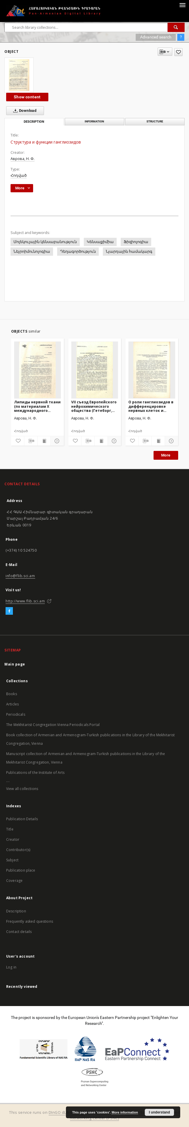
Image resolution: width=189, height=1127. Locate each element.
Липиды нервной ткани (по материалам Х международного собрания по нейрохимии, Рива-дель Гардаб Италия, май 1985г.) (37, 406)
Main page (14, 664)
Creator (12, 839)
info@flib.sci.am (20, 575)
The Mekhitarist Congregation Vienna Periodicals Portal (53, 724)
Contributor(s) (18, 849)
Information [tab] (94, 121)
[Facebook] (9, 611)
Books (11, 693)
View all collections (22, 788)
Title (9, 829)
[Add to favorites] (178, 52)
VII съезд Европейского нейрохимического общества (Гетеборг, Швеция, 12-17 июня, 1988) (94, 406)
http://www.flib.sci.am (25, 601)
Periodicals (15, 714)
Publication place (20, 870)
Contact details (19, 931)
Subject (12, 860)
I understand (159, 1112)
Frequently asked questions (29, 921)
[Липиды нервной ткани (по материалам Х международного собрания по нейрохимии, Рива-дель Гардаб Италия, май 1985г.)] (37, 370)
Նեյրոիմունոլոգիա (31, 251)
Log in (11, 967)
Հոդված (19, 175)
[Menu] (182, 4)
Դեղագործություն (78, 251)
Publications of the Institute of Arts (35, 772)
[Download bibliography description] (30, 441)
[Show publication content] (44, 441)
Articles (12, 704)
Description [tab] (34, 122)
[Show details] (56, 441)
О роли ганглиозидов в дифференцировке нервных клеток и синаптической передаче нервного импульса (150, 406)
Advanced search (155, 37)
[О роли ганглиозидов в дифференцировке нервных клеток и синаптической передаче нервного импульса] (152, 370)
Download (23, 111)
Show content (27, 97)
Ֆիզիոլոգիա (136, 241)
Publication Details (22, 818)
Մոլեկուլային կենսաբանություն (45, 241)
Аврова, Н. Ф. (23, 158)
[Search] (176, 27)
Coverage (14, 880)
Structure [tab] (155, 121)
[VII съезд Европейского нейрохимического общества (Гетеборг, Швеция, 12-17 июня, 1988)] (94, 370)
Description (16, 911)
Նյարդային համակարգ (129, 251)
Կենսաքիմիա (100, 241)
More (166, 455)
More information (125, 1112)
